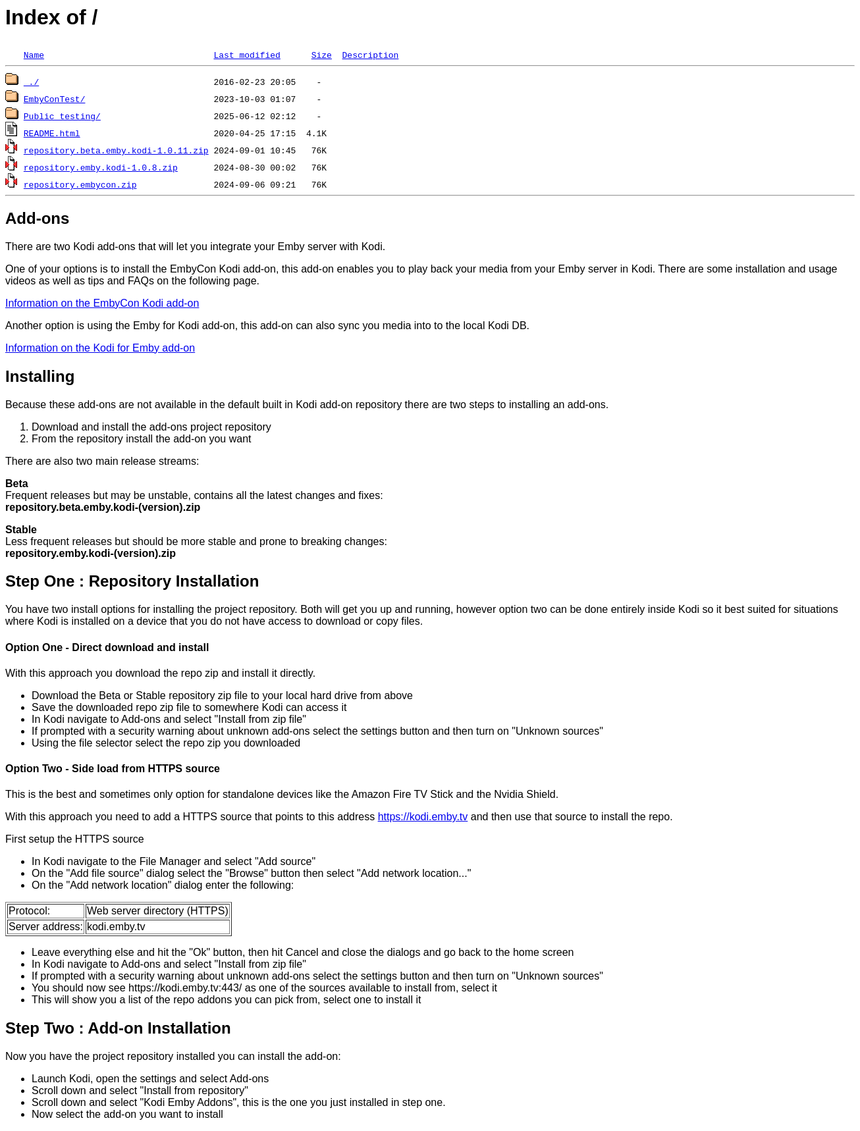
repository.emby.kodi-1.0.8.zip (101, 167)
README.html (52, 133)
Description (370, 55)
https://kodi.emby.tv (423, 816)
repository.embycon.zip (80, 184)
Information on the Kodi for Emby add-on (100, 348)
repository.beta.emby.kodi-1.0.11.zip (116, 150)
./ (31, 82)
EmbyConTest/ (55, 99)
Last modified (246, 55)
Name (34, 55)
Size (321, 55)
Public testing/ (62, 116)
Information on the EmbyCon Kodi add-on (102, 303)
